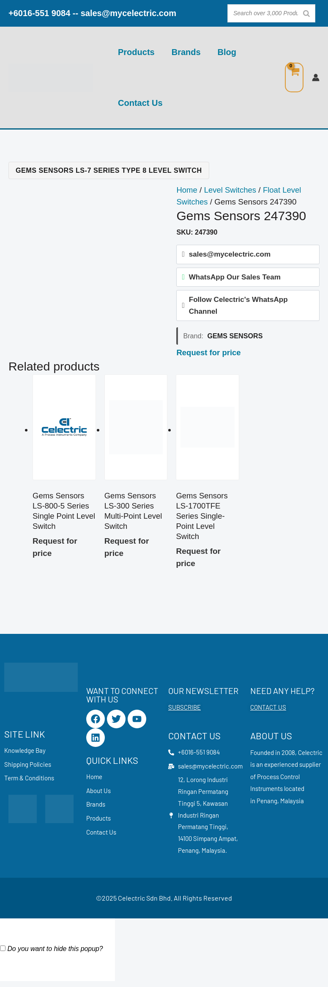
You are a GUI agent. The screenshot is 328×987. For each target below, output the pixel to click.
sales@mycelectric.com (128, 13)
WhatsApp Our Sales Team (235, 278)
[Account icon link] (316, 77)
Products (136, 52)
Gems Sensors (235, 337)
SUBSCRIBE (184, 710)
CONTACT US (268, 710)
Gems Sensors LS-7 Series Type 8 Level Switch (109, 170)
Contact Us (140, 103)
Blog (227, 52)
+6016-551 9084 (39, 13)
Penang (267, 804)
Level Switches (231, 189)
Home (187, 189)
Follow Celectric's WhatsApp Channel (238, 306)
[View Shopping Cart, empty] (294, 78)
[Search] (306, 13)
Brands (186, 52)
